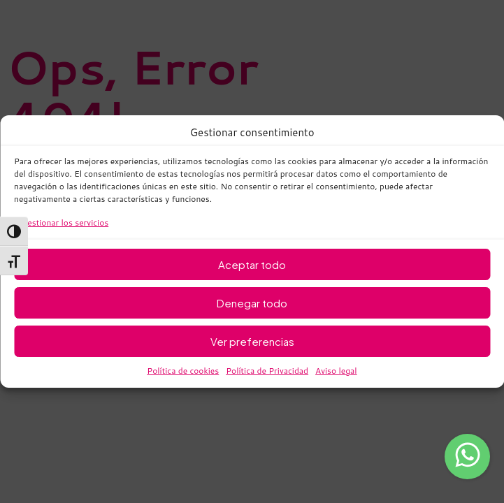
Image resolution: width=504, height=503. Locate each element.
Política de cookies (183, 371)
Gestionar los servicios (64, 222)
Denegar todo (252, 302)
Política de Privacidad (267, 371)
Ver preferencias (252, 341)
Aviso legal (336, 371)
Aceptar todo (252, 264)
